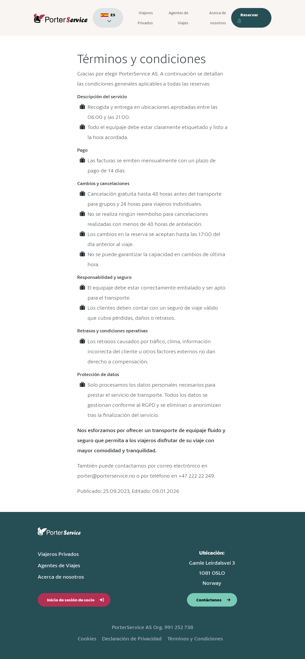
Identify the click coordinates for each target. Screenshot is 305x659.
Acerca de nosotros (217, 17)
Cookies (84, 638)
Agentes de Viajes (179, 17)
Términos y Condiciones (196, 638)
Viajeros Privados (145, 17)
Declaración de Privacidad (131, 638)
